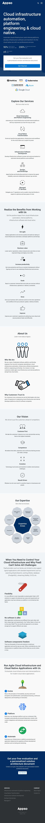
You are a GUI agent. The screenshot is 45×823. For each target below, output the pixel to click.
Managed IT (7, 800)
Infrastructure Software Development (14, 795)
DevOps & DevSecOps (10, 798)
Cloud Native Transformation (12, 793)
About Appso (37, 790)
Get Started (22, 66)
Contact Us (37, 793)
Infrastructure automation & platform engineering (17, 790)
